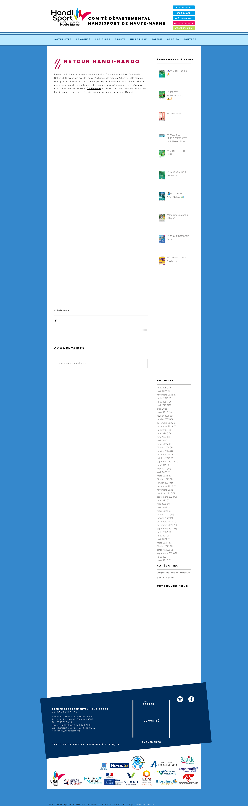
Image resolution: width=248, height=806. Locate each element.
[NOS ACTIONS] (184, 7)
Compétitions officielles (167, 573)
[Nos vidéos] (180, 699)
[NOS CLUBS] (184, 13)
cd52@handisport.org (69, 730)
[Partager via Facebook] (55, 320)
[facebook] (191, 699)
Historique (185, 573)
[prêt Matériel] (184, 18)
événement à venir (165, 578)
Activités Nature (61, 310)
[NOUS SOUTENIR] (184, 23)
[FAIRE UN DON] (184, 28)
